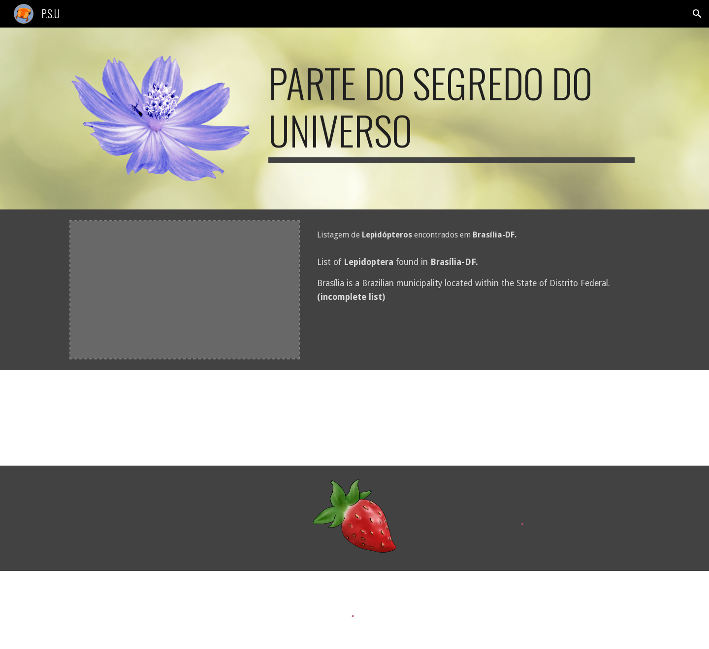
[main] (451, 111)
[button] (697, 14)
